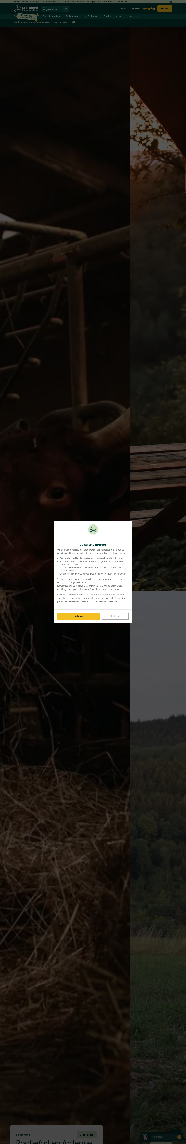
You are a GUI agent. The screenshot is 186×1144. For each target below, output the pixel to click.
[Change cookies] (115, 616)
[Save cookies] (78, 616)
